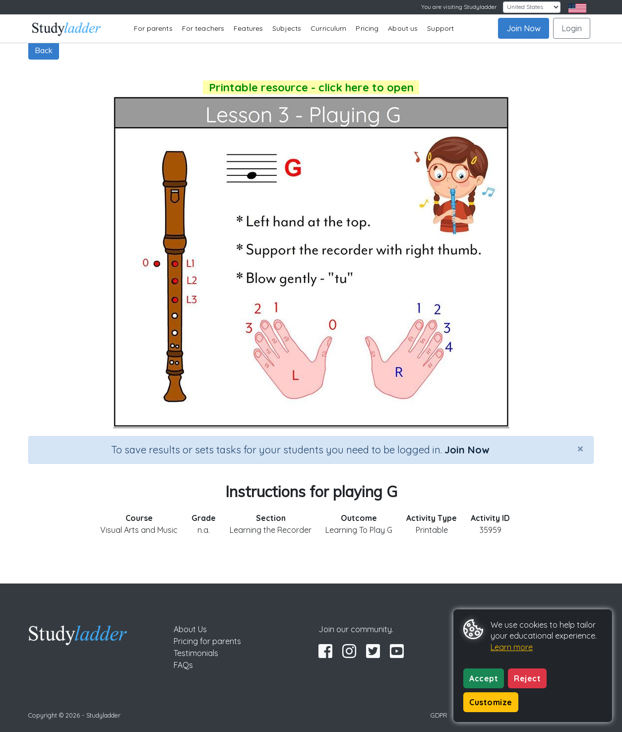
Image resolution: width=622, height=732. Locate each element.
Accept (483, 678)
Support (440, 28)
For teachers (203, 28)
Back (44, 50)
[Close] (580, 448)
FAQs (183, 665)
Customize (490, 702)
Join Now (523, 28)
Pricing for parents (207, 641)
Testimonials (196, 653)
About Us (190, 629)
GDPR (439, 715)
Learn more (512, 647)
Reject (527, 678)
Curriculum (328, 28)
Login (571, 28)
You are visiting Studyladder (459, 6)
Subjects (286, 28)
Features (248, 28)
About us (403, 28)
